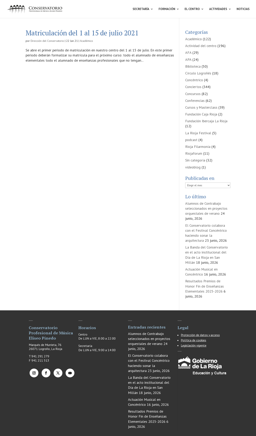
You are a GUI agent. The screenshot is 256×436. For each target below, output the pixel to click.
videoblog (193, 167)
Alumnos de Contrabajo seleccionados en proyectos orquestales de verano (206, 208)
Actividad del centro (200, 45)
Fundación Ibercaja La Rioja (206, 121)
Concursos (193, 93)
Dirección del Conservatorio (47, 41)
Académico (86, 41)
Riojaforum (193, 153)
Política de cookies (193, 340)
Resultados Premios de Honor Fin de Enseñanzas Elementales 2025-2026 (204, 286)
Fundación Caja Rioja (201, 114)
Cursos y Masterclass (201, 107)
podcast (191, 139)
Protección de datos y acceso (200, 335)
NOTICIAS (243, 9)
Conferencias (195, 100)
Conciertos (193, 86)
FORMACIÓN (167, 9)
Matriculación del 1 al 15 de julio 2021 (82, 32)
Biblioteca (193, 66)
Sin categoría (195, 160)
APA (188, 59)
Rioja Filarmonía (197, 146)
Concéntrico (194, 80)
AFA (188, 52)
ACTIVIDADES (218, 9)
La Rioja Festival (198, 133)
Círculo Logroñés (198, 73)
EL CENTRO (192, 9)
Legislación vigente (193, 345)
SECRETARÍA (141, 9)
